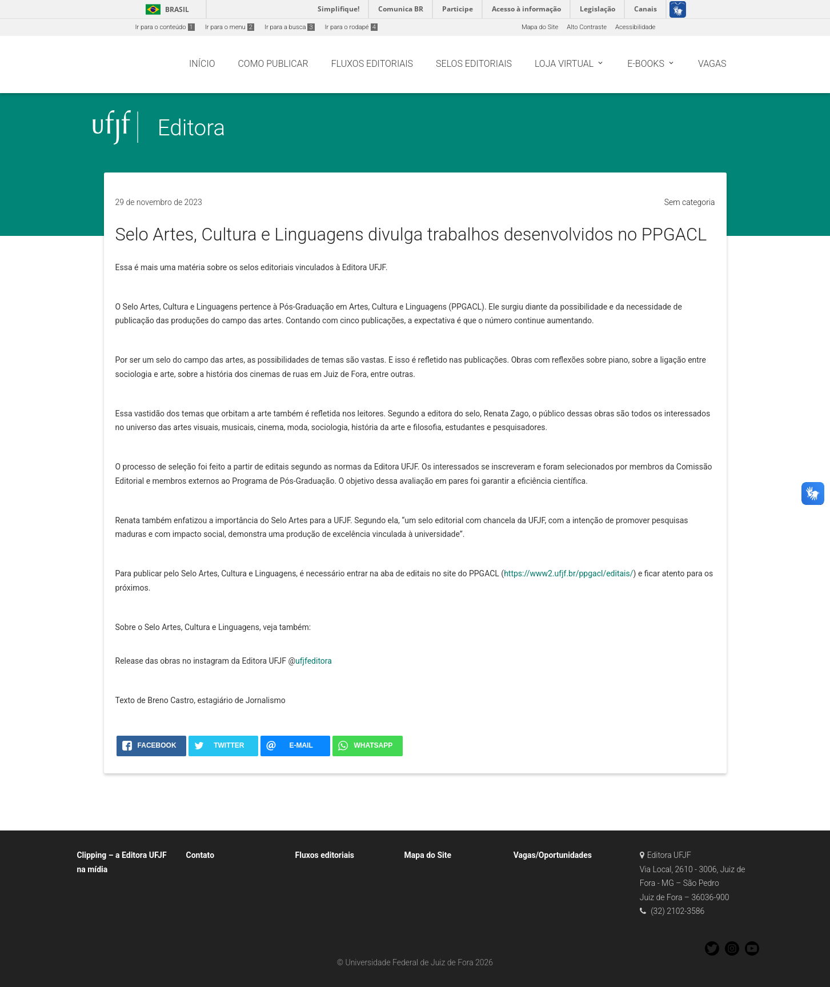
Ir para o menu (229, 27)
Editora (191, 128)
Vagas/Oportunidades (553, 855)
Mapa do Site (540, 27)
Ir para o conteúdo (165, 27)
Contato (200, 855)
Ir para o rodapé (351, 27)
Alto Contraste (587, 27)
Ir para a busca (289, 27)
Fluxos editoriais (325, 855)
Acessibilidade (635, 27)
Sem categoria (689, 202)
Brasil (165, 9)
